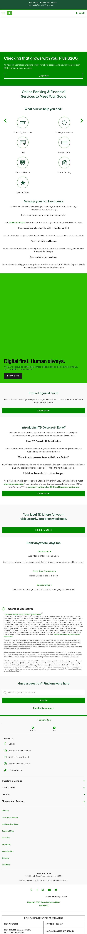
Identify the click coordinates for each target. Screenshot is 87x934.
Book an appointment (17, 747)
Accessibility (8, 841)
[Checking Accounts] (22, 115)
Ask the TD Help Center (17, 753)
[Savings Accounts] (64, 115)
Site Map (6, 854)
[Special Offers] (22, 175)
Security (5, 827)
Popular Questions (43, 698)
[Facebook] (37, 880)
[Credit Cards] (64, 135)
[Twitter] (31, 880)
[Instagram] (43, 880)
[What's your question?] (43, 682)
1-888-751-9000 (17, 212)
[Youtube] (49, 880)
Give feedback (13, 760)
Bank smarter (43, 575)
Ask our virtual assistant (18, 740)
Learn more (13, 365)
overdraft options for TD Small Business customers (53, 477)
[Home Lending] (64, 155)
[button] (43, 65)
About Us (6, 834)
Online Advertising (10, 814)
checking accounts (13, 474)
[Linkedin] (56, 880)
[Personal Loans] (22, 155)
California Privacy (10, 807)
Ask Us (43, 690)
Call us (10, 734)
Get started (43, 541)
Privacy (5, 800)
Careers (5, 848)
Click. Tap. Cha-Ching (43, 561)
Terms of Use (8, 820)
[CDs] (22, 135)
